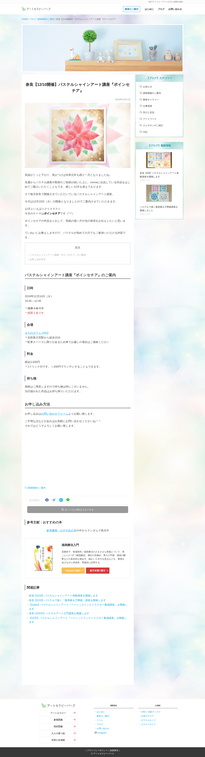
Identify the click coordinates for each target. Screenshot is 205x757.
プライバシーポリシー (97, 750)
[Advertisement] (78, 457)
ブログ (161, 9)
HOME (25, 19)
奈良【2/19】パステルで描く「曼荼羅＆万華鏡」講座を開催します (67, 600)
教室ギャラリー (151, 99)
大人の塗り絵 (58, 733)
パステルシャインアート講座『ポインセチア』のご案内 (58, 255)
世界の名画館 (58, 740)
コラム (100, 720)
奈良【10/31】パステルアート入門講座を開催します (59, 613)
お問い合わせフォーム (54, 413)
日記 (145, 132)
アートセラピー (58, 713)
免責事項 (114, 750)
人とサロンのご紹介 (153, 125)
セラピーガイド (148, 724)
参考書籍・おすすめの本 (61, 530)
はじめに (149, 9)
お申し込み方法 (37, 259)
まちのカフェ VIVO (36, 332)
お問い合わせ (175, 9)
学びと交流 (148, 112)
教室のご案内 (131, 9)
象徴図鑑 (58, 719)
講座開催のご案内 (46, 19)
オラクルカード (148, 720)
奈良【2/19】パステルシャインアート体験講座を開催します (63, 595)
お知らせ (147, 86)
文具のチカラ (147, 716)
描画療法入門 (70, 545)
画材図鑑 (58, 726)
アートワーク (149, 119)
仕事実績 (147, 106)
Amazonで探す (73, 570)
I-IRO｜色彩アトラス (151, 711)
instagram (102, 732)
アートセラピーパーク (36, 9)
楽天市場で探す (98, 570)
